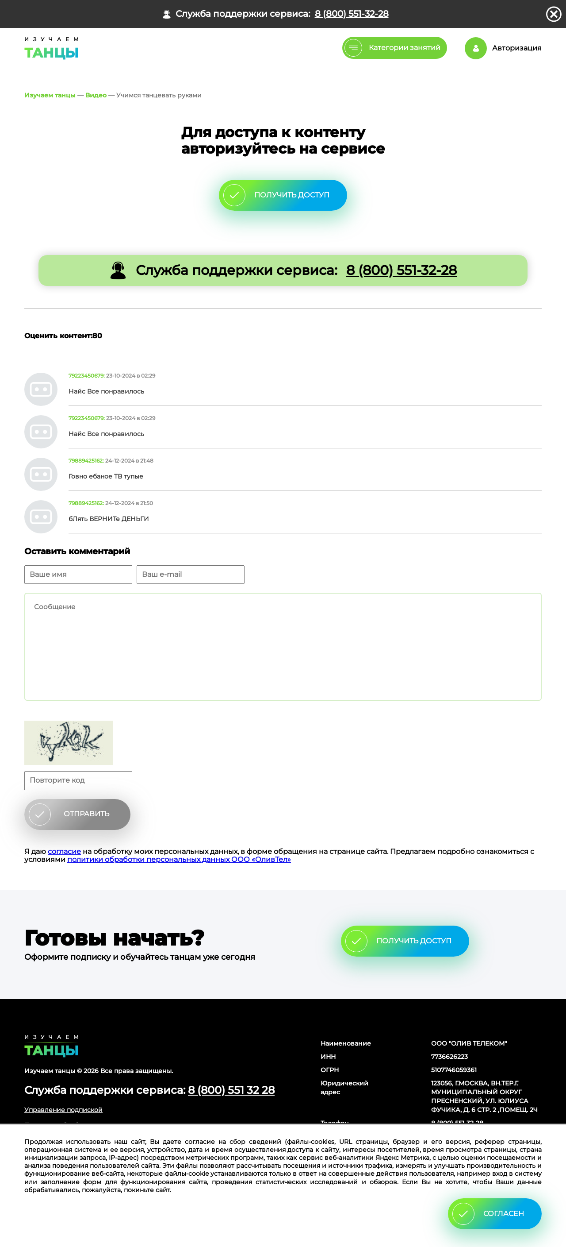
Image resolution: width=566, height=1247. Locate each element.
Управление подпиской (63, 1110)
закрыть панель (554, 14)
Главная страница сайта (51, 1046)
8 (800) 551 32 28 (231, 1090)
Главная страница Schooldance (50, 48)
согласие (64, 851)
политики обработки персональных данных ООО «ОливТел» (179, 859)
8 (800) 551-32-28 (352, 14)
